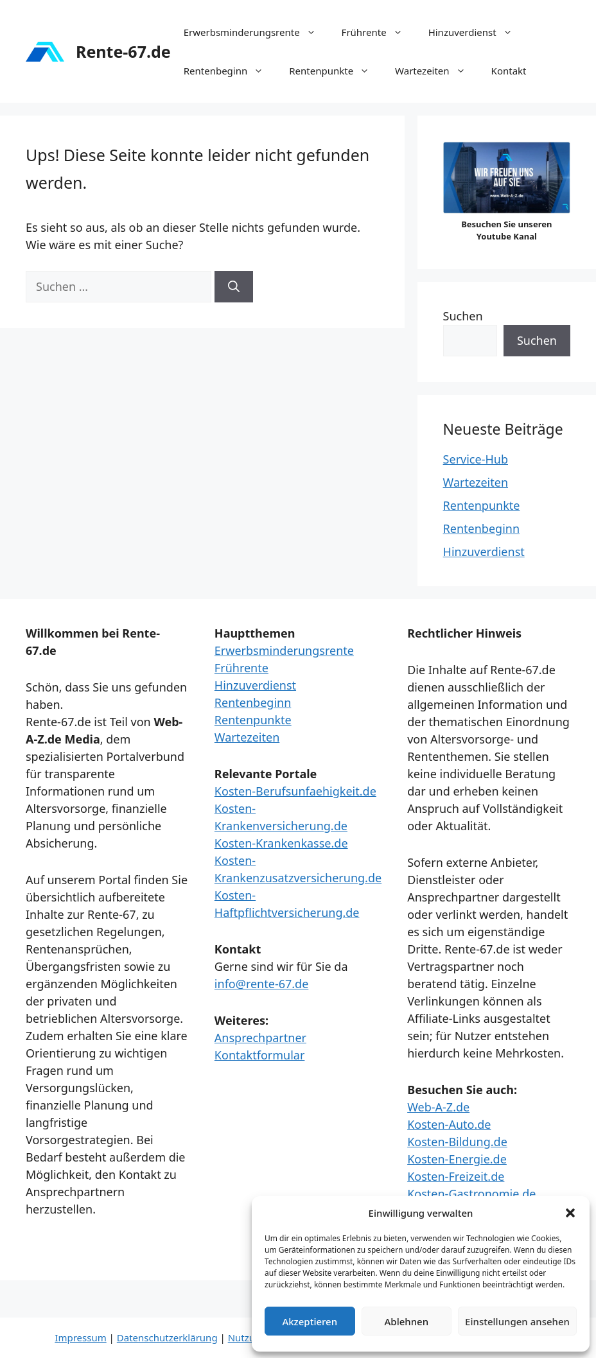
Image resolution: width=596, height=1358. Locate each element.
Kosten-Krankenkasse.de (281, 843)
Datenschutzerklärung (167, 1337)
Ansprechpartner (260, 1037)
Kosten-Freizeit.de (455, 1176)
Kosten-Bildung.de (457, 1141)
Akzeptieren (309, 1321)
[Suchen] (234, 286)
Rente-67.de (123, 51)
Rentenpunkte (335, 70)
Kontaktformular (260, 1055)
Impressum (80, 1337)
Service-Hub (475, 459)
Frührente (379, 32)
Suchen (463, 316)
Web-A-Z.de (438, 1107)
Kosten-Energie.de (457, 1159)
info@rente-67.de (261, 983)
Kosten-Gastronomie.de (471, 1193)
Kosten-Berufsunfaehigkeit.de (295, 791)
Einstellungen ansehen (517, 1321)
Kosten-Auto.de (449, 1124)
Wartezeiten (436, 70)
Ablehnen (407, 1321)
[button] (570, 1212)
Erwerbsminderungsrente (256, 32)
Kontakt (509, 70)
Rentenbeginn (230, 70)
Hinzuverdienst (476, 32)
